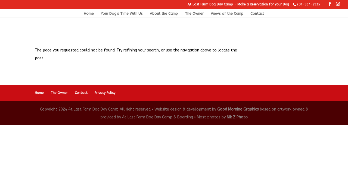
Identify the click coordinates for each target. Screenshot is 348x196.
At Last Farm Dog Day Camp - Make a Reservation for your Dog (238, 4)
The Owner (194, 14)
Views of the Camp (227, 14)
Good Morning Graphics (238, 109)
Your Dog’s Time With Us (122, 14)
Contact (257, 14)
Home (89, 14)
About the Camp (164, 14)
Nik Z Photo (237, 117)
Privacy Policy (105, 93)
